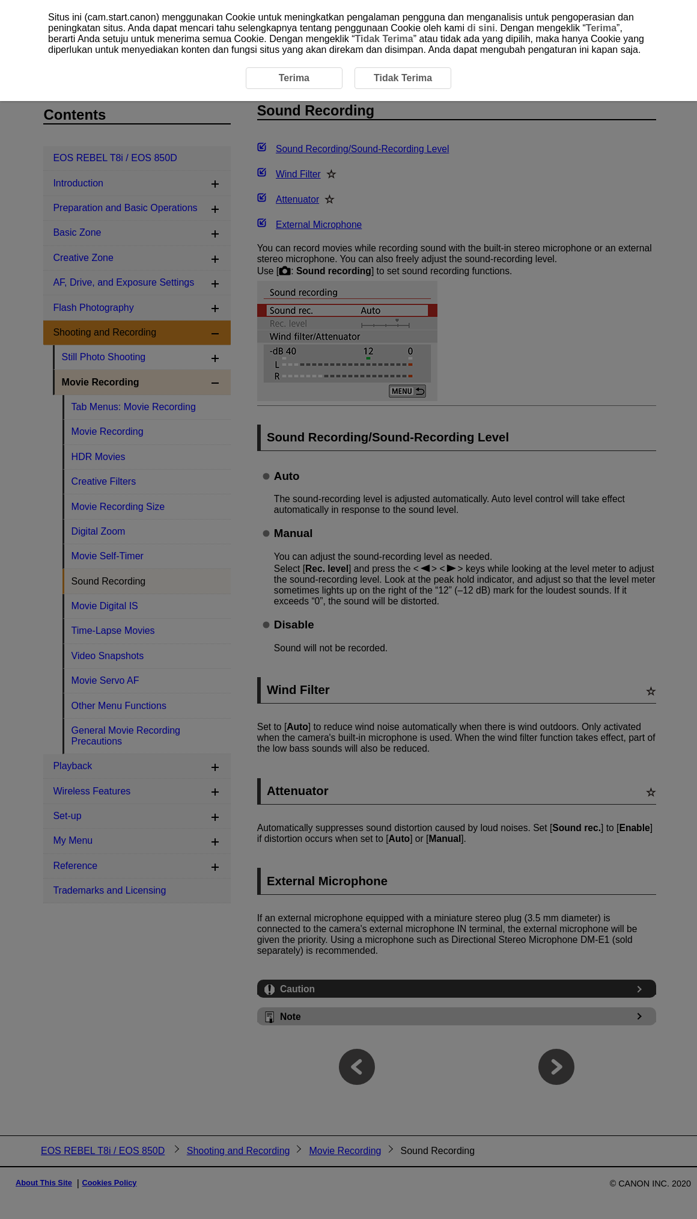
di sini (481, 28)
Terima (601, 28)
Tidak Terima (384, 39)
